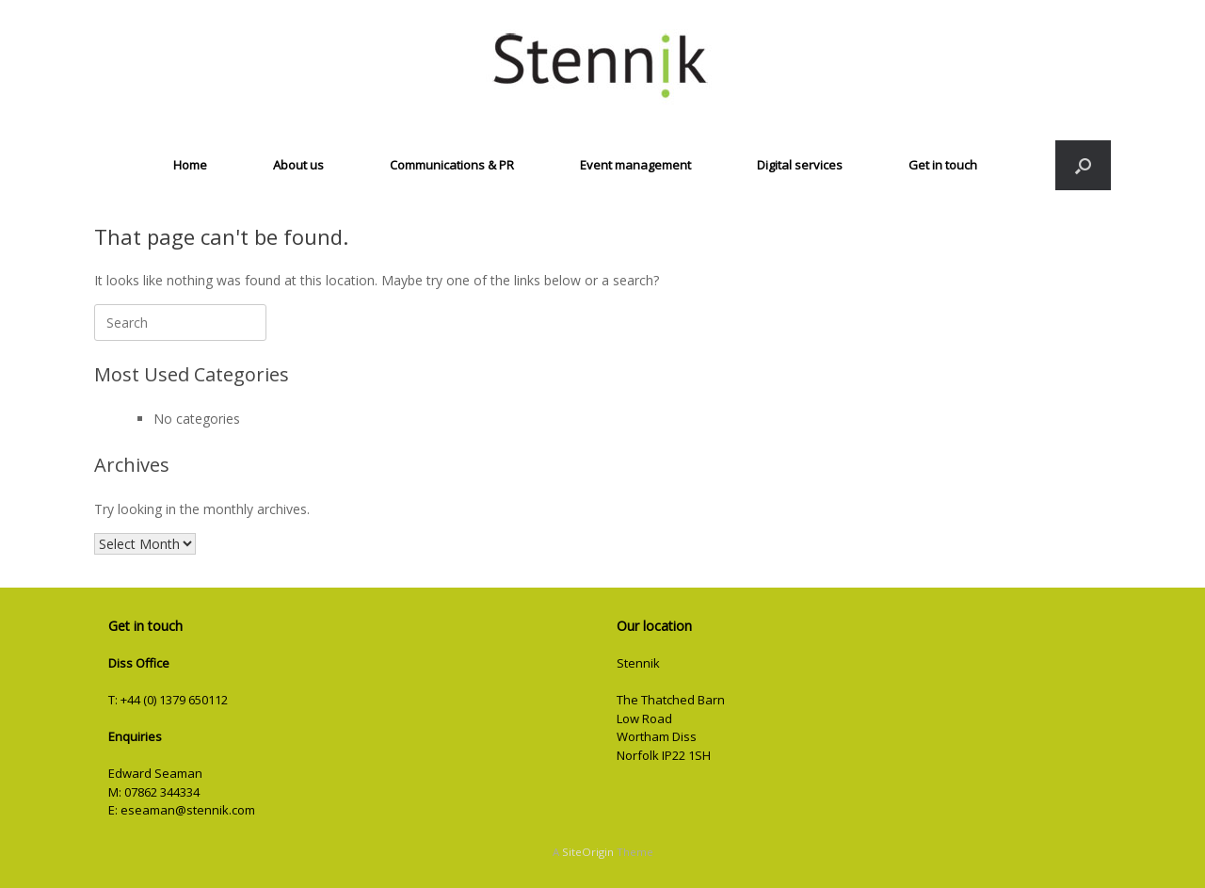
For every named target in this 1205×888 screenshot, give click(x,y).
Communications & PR (452, 164)
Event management (635, 164)
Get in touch (942, 164)
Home (190, 164)
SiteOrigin (588, 852)
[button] (1083, 165)
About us (298, 164)
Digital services (800, 164)
